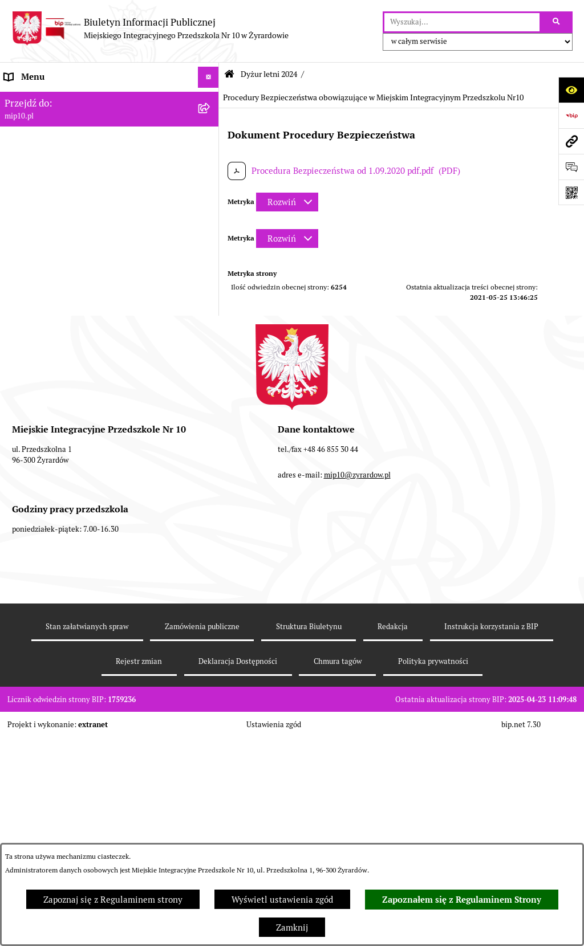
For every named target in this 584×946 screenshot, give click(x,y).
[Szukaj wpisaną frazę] (557, 22)
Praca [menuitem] (15, 183)
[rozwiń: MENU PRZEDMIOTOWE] (211, 141)
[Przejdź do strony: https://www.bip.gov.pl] (571, 115)
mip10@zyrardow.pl (357, 697)
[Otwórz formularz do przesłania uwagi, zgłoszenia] (571, 167)
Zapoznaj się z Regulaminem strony (112, 899)
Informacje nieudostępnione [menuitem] (59, 204)
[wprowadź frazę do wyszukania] (462, 22)
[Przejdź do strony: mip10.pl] (571, 141)
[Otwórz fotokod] (571, 192)
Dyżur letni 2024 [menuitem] (37, 334)
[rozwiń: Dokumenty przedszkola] (211, 163)
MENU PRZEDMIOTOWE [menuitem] (52, 141)
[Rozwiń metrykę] (287, 202)
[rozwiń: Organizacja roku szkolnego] (211, 270)
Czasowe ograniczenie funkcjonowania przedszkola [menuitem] (80, 297)
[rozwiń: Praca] (211, 184)
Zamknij (292, 927)
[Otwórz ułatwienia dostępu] (571, 90)
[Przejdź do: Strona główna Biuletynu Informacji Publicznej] (229, 74)
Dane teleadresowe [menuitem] (42, 98)
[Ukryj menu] (209, 77)
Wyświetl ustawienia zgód (282, 899)
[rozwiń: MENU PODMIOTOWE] (211, 120)
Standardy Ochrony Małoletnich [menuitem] (67, 487)
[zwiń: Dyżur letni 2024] (211, 335)
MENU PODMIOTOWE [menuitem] (47, 119)
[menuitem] (109, 369)
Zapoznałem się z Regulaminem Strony (461, 900)
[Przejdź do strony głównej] (150, 28)
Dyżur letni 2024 (269, 74)
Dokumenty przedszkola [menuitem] (51, 162)
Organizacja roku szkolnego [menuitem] (58, 269)
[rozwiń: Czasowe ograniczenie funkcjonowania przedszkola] (211, 291)
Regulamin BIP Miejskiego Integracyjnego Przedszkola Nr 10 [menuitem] (86, 233)
